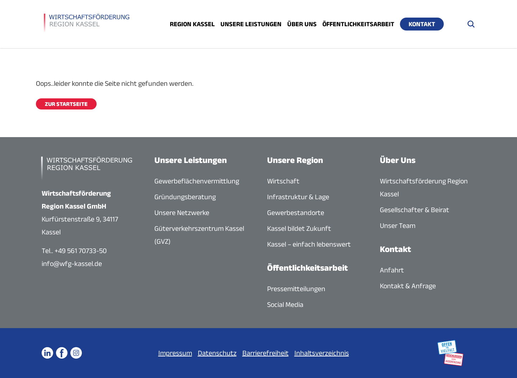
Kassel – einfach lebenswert (309, 244)
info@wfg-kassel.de (72, 263)
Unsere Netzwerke (181, 212)
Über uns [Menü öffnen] (302, 24)
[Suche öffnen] (471, 24)
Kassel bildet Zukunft (299, 228)
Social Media (285, 304)
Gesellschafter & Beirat (414, 210)
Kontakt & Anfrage (408, 286)
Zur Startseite (66, 104)
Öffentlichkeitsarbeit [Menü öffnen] (358, 24)
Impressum (175, 353)
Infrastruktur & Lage (298, 197)
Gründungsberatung (185, 197)
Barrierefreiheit (265, 353)
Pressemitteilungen (296, 289)
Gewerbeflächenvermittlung (196, 181)
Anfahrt (392, 270)
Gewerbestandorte (295, 212)
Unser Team (397, 225)
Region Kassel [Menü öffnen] (192, 24)
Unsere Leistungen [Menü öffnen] (250, 24)
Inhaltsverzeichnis (321, 353)
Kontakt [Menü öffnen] (422, 24)
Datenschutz (217, 353)
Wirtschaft (283, 181)
